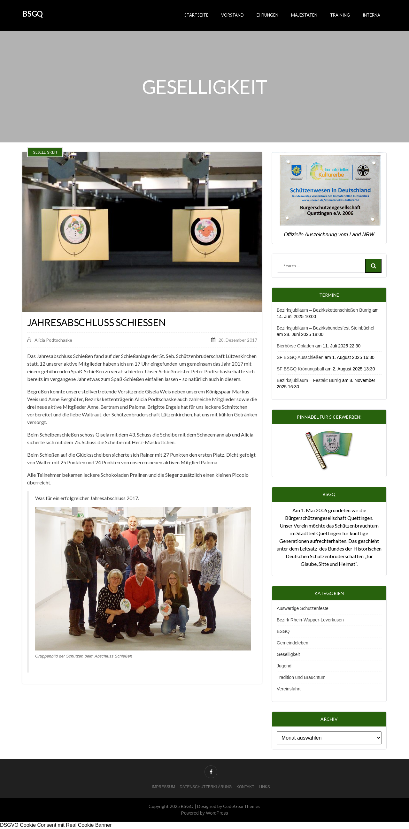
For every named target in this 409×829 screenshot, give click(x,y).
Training (340, 15)
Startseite (196, 15)
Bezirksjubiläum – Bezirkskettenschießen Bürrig (324, 310)
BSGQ (32, 13)
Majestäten (304, 15)
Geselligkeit (288, 654)
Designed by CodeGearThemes (228, 806)
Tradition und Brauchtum (301, 677)
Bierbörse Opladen (295, 345)
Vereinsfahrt (289, 688)
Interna (371, 15)
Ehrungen (267, 15)
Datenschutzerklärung (206, 787)
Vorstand (232, 15)
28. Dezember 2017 (238, 340)
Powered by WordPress (204, 813)
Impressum (163, 787)
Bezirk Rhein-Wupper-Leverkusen (310, 619)
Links (264, 787)
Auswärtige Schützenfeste (302, 608)
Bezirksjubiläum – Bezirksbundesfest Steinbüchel (325, 328)
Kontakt (245, 787)
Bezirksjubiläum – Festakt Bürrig (309, 380)
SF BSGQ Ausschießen (300, 357)
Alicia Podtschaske (49, 340)
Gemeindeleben (292, 642)
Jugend (284, 665)
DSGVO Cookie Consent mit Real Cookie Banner (56, 825)
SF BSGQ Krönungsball (300, 368)
